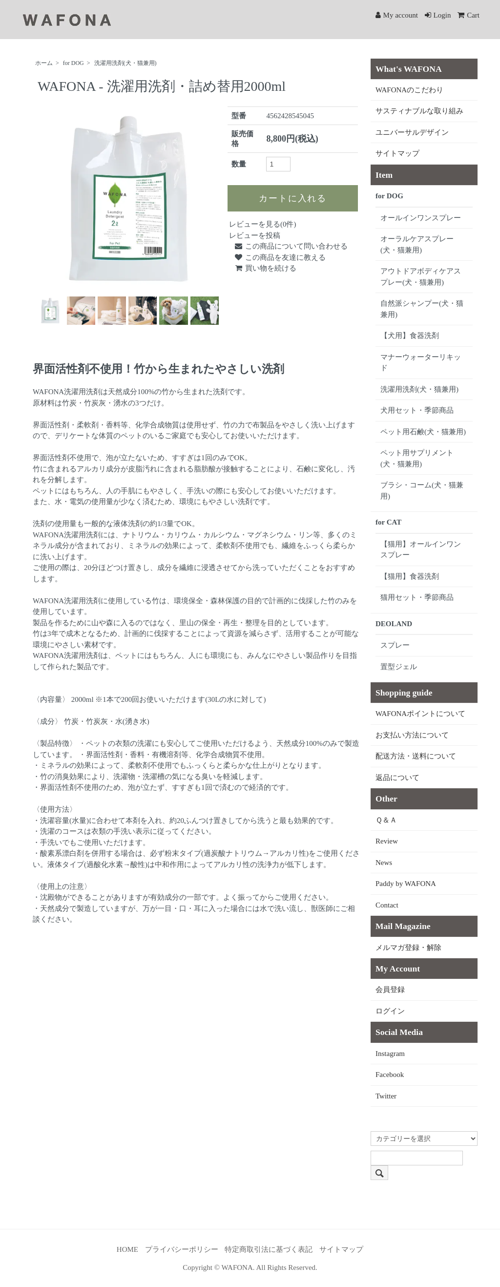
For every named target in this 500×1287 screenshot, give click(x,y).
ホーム (44, 63)
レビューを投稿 (254, 235)
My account (396, 15)
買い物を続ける (265, 268)
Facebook (389, 1074)
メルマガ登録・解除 (408, 947)
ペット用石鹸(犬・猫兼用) (423, 432)
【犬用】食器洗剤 (409, 335)
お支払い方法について (412, 735)
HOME (127, 1249)
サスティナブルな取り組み (419, 111)
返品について (397, 777)
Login (438, 15)
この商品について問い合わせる (291, 246)
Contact (386, 905)
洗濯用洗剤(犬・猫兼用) (125, 63)
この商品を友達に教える (280, 257)
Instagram (390, 1053)
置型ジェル (398, 667)
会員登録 (390, 989)
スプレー (395, 645)
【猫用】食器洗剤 (409, 576)
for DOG (73, 63)
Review (386, 841)
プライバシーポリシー (181, 1249)
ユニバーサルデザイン (412, 132)
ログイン (390, 1011)
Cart (468, 15)
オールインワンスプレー (420, 218)
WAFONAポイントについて (420, 713)
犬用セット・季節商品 (417, 410)
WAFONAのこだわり (409, 90)
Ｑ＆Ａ (386, 820)
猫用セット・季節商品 (417, 597)
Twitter (385, 1096)
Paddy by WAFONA (405, 883)
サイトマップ (397, 153)
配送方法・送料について (415, 756)
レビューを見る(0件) (262, 224)
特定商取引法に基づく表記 (268, 1249)
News (383, 862)
